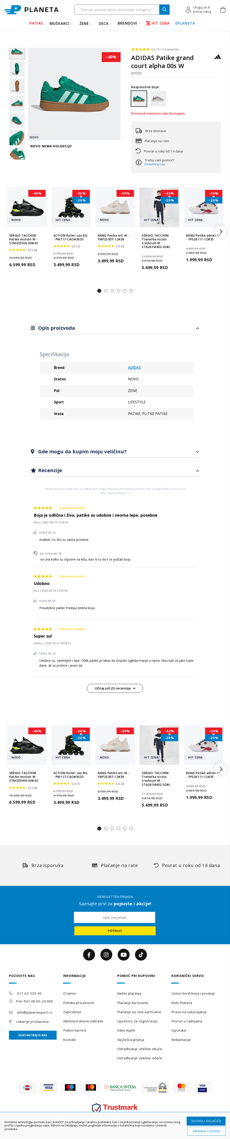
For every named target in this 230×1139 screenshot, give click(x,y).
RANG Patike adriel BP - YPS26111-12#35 (203, 237)
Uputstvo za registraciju (137, 1021)
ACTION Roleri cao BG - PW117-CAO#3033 (70, 237)
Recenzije (49, 470)
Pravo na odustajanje (189, 1012)
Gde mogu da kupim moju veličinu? (81, 451)
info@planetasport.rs (34, 1012)
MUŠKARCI (60, 23)
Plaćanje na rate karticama (139, 1012)
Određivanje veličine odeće (139, 1058)
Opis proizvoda (56, 327)
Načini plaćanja (129, 993)
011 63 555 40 (29, 993)
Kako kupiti (126, 1030)
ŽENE (84, 23)
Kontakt (69, 1039)
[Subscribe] (115, 930)
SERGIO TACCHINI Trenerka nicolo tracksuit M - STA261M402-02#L (156, 241)
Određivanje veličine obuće (139, 1049)
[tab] (115, 328)
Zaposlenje (72, 1012)
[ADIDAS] (217, 59)
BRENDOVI (127, 23)
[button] (199, 9)
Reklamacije (181, 1039)
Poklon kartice (74, 1030)
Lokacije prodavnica (32, 1021)
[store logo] (31, 9)
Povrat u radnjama (186, 1021)
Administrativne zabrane (83, 1021)
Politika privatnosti (78, 1002)
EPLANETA (185, 23)
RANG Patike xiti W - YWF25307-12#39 (113, 237)
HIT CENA (158, 23)
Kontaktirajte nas (32, 1035)
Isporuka (178, 1030)
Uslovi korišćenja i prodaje (193, 993)
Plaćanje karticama (132, 1002)
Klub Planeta (181, 1002)
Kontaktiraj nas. (155, 164)
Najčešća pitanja (130, 1039)
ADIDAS (134, 367)
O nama (69, 993)
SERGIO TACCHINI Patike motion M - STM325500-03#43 (23, 239)
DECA (104, 23)
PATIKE (36, 23)
